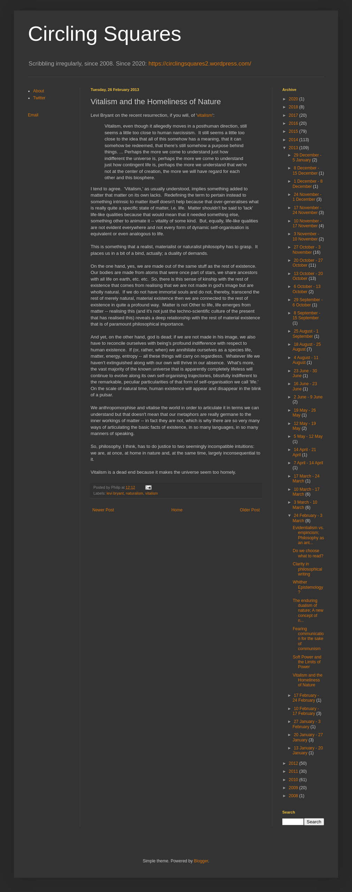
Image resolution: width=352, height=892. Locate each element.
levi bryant (115, 493)
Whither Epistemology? (308, 587)
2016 (294, 123)
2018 (294, 107)
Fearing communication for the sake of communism (308, 638)
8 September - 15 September (306, 315)
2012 (294, 763)
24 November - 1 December (306, 197)
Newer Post (103, 510)
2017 (294, 115)
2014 (294, 139)
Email (33, 115)
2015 (294, 131)
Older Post (250, 510)
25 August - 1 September (305, 333)
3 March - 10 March (304, 505)
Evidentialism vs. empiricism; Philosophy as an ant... (308, 535)
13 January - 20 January (307, 750)
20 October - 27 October (307, 263)
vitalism (204, 115)
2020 (294, 99)
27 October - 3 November (306, 249)
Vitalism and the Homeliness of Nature (307, 680)
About (38, 91)
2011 (294, 771)
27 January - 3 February (306, 724)
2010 (294, 779)
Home (177, 510)
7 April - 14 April (308, 462)
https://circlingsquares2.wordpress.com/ (199, 63)
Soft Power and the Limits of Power (307, 662)
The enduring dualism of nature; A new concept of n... (308, 610)
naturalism (134, 493)
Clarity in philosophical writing (307, 569)
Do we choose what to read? (308, 553)
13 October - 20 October (307, 276)
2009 (294, 787)
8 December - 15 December (305, 170)
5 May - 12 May (308, 436)
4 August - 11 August (305, 360)
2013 (294, 147)
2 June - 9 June (308, 397)
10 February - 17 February (305, 711)
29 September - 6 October (307, 302)
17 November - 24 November (306, 210)
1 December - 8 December (307, 184)
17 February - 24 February (305, 698)
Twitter (39, 98)
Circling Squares (104, 33)
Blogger (201, 861)
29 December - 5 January (306, 157)
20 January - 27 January (307, 737)
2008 (294, 795)
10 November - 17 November (306, 223)
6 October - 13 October (306, 289)
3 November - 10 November (305, 236)
